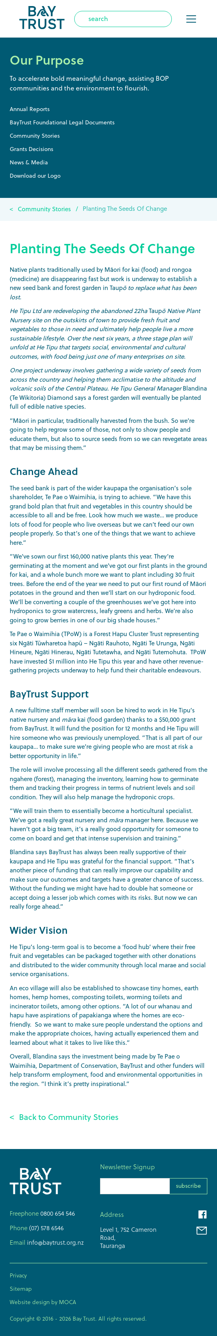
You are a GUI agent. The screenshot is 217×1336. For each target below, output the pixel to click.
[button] (190, 19)
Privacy (18, 1275)
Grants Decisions (31, 149)
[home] (42, 19)
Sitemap (21, 1289)
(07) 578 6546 (45, 1228)
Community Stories (35, 136)
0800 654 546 (57, 1213)
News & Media (29, 162)
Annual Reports (30, 109)
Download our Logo (35, 176)
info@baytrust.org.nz (54, 1242)
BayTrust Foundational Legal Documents (62, 122)
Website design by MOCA (43, 1302)
